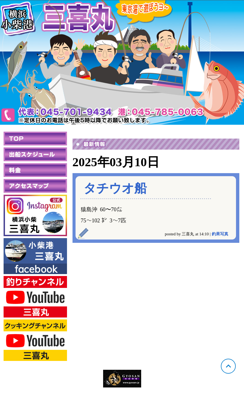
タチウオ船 (115, 188)
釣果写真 (220, 234)
